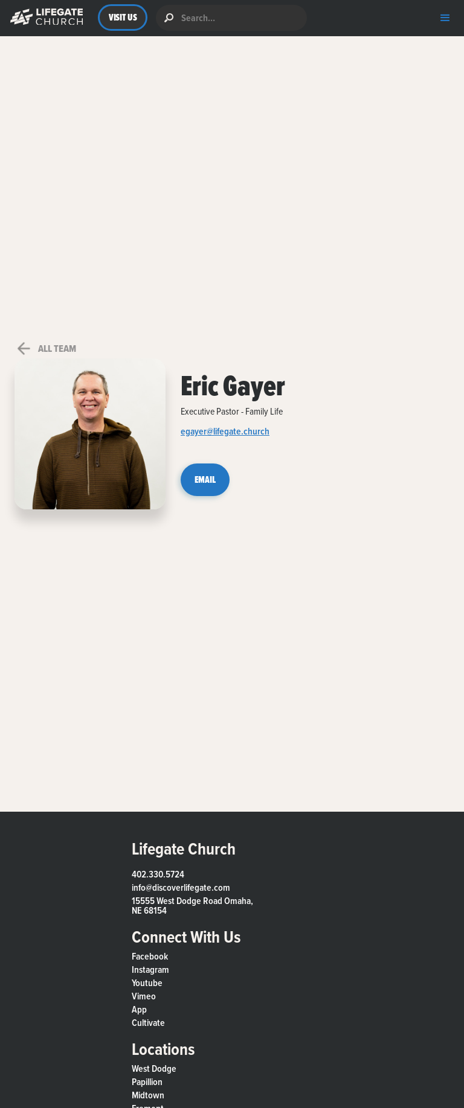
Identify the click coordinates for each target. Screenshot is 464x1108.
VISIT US (123, 17)
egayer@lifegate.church (225, 432)
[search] (231, 18)
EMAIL (205, 479)
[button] (44, 17)
